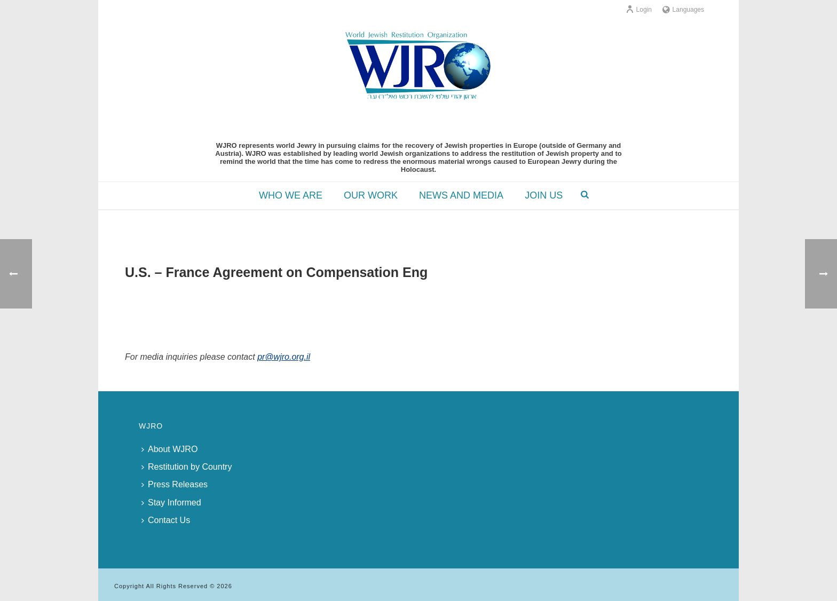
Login (639, 9)
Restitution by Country (186, 466)
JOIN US (544, 195)
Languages (683, 9)
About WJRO (169, 449)
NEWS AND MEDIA (461, 195)
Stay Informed (171, 502)
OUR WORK (371, 195)
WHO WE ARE (290, 195)
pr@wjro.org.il (283, 356)
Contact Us (165, 520)
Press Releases (174, 484)
